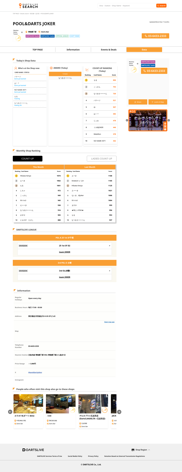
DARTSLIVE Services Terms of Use (49, 456)
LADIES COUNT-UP (101, 158)
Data (144, 49)
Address (18, 316)
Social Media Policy (75, 456)
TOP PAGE (16, 13)
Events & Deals (109, 49)
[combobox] (126, 6)
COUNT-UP (27, 158)
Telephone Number (19, 346)
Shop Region (141, 449)
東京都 (32, 13)
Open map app (109, 322)
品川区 (37, 13)
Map (16, 331)
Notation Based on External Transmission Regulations (124, 456)
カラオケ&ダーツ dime (24, 415)
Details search (24, 13)
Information (73, 49)
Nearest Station (21, 355)
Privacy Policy (93, 456)
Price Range (20, 363)
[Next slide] (119, 412)
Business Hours (21, 307)
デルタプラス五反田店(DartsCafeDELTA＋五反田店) (92, 417)
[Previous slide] (10, 412)
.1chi (49, 415)
